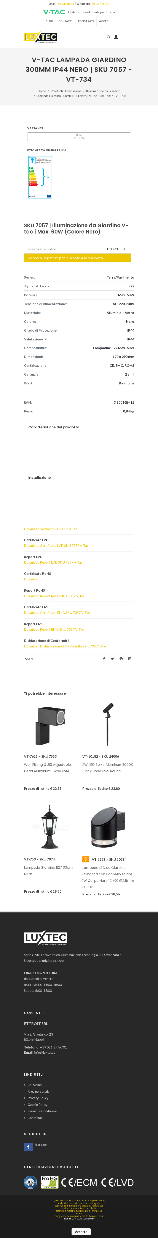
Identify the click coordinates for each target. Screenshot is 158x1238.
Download (31, 579)
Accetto (81, 1231)
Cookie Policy (38, 1104)
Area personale (38, 1091)
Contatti (65, 21)
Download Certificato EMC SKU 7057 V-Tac (57, 612)
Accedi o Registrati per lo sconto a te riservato (65, 258)
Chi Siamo (35, 1085)
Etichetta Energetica (47, 150)
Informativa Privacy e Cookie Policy (79, 1218)
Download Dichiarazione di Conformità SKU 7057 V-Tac (65, 646)
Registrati (86, 21)
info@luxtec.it (65, 3)
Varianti (35, 128)
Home (42, 91)
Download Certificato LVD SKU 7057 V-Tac (56, 545)
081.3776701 (101, 3)
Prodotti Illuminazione (66, 91)
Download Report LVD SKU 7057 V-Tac (53, 562)
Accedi (105, 21)
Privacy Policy (38, 1098)
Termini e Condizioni (42, 1111)
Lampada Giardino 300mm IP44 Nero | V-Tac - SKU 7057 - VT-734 (81, 96)
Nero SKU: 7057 (79, 136)
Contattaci (35, 1118)
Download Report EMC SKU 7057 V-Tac (54, 629)
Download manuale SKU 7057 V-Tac (50, 529)
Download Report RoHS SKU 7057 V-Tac (54, 596)
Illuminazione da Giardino (103, 91)
